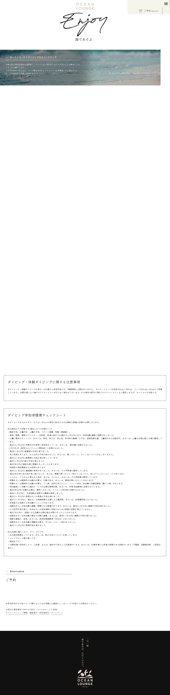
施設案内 (33, 612)
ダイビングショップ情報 (17, 612)
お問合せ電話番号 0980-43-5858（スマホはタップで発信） (32, 609)
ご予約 (149, 10)
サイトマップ (57, 612)
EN (5, 4)
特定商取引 (44, 612)
